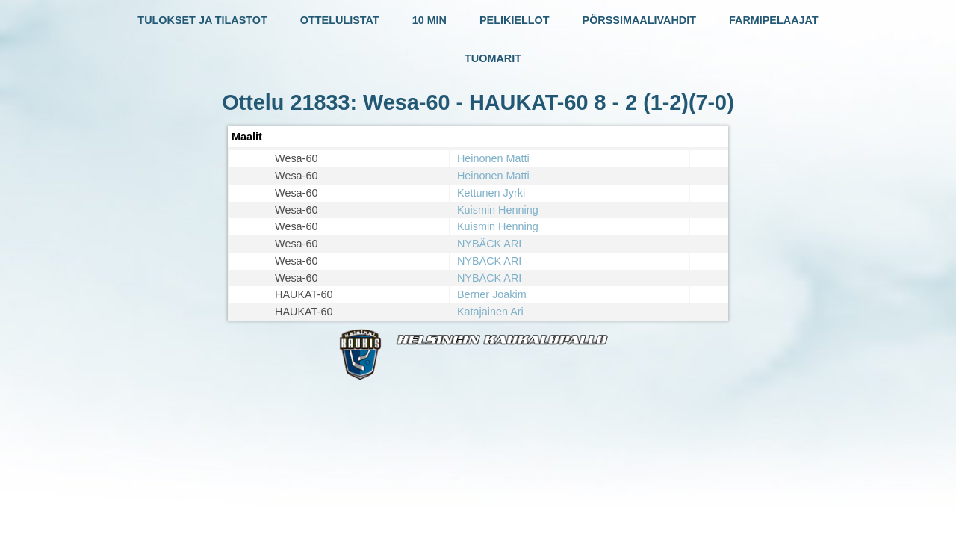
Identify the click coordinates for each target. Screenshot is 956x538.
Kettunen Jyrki (491, 193)
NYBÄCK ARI (489, 244)
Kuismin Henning (497, 210)
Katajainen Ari (490, 312)
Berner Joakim (492, 294)
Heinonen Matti (493, 158)
